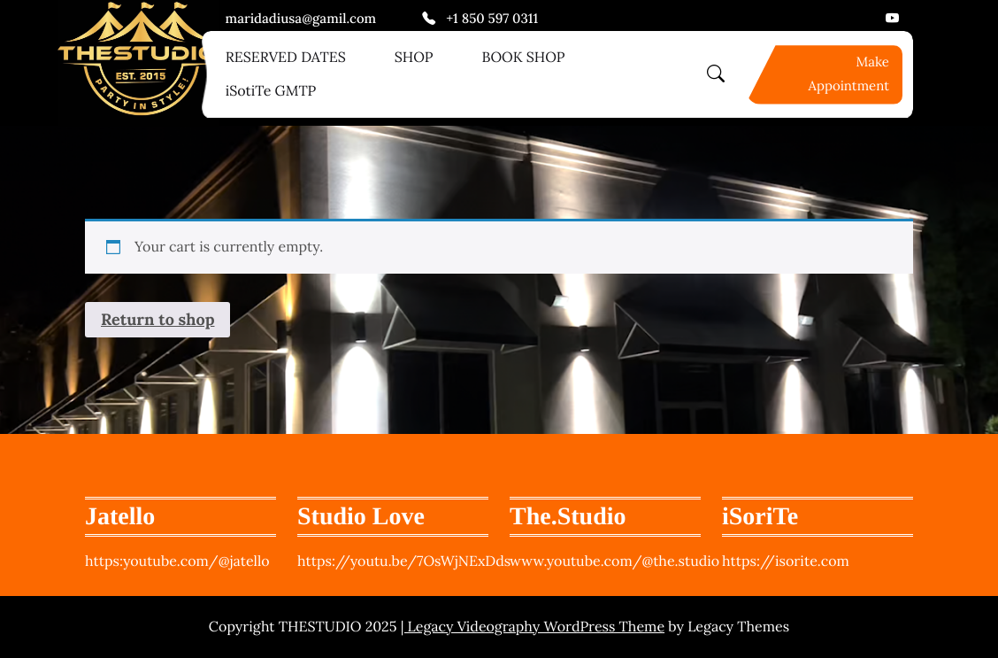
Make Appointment (849, 74)
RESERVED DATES (286, 57)
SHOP (414, 57)
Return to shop (157, 319)
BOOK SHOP (522, 57)
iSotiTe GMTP (271, 91)
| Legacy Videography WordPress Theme (532, 627)
